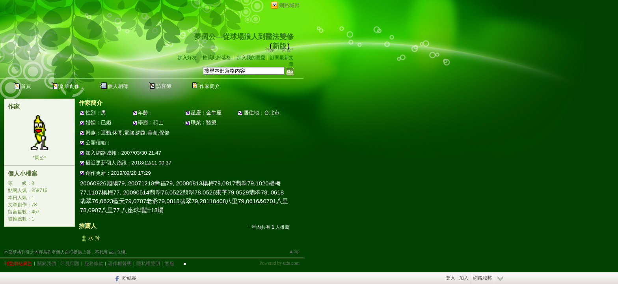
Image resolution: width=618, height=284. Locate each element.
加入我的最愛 (251, 57)
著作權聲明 (120, 263)
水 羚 (94, 238)
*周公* (39, 158)
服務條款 (93, 263)
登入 (450, 278)
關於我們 (46, 263)
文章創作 (69, 86)
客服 (169, 263)
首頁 (26, 86)
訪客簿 (163, 86)
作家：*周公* (279, 49)
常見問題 (70, 263)
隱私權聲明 (148, 263)
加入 (464, 278)
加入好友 (187, 57)
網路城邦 (289, 5)
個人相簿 (118, 86)
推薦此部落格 (217, 57)
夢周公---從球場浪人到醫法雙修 (244, 37)
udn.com (291, 263)
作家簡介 (209, 86)
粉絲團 (129, 278)
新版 (279, 46)
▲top (294, 251)
